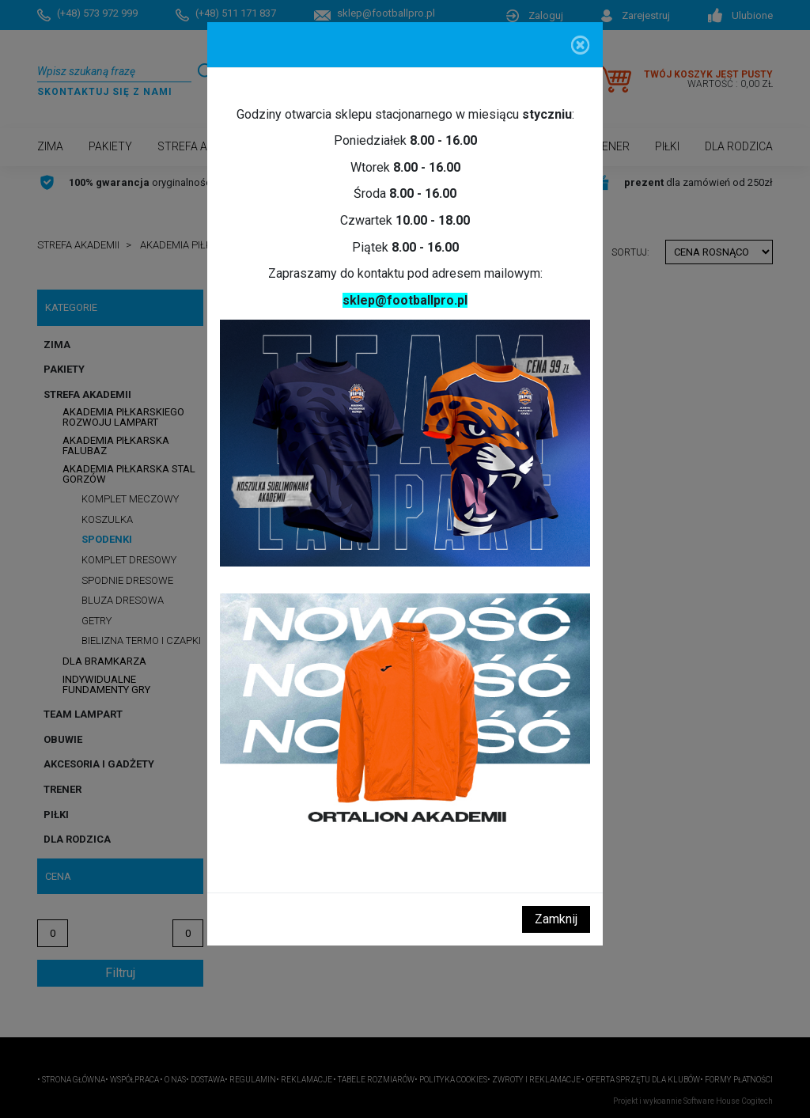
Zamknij (556, 919)
